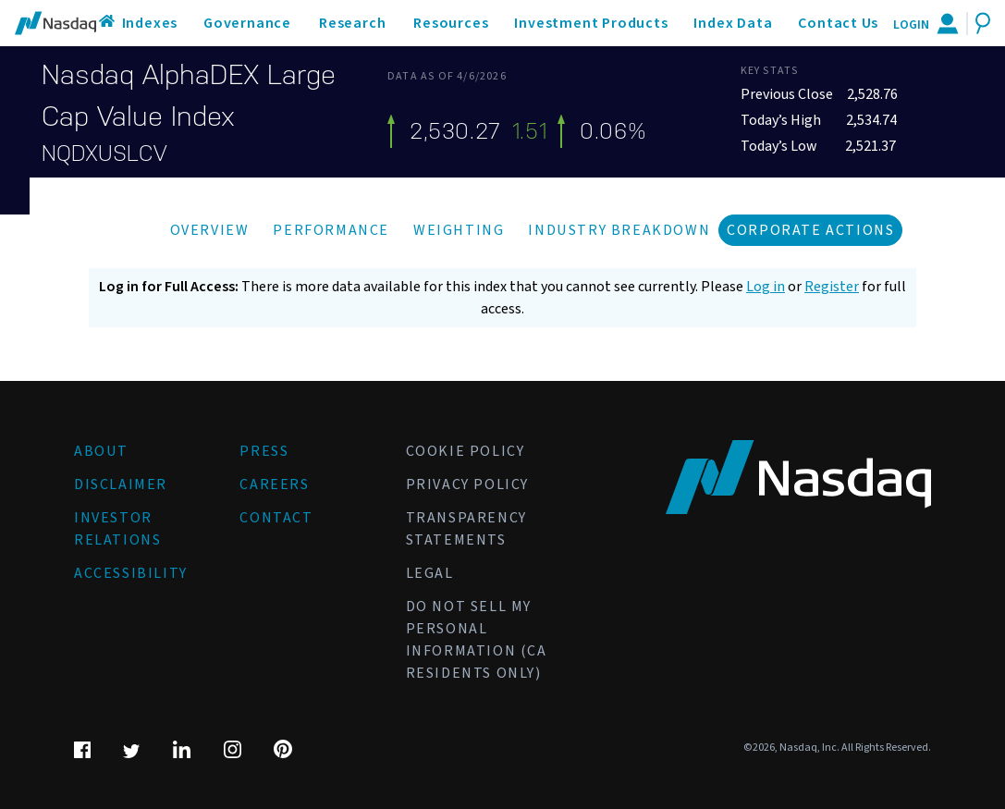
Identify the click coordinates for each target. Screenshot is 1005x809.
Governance (247, 23)
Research (352, 23)
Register (831, 286)
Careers (274, 484)
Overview (210, 230)
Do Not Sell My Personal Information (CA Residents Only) (476, 639)
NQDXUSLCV (104, 153)
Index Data (732, 23)
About (101, 451)
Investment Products (591, 23)
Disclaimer (120, 484)
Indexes (150, 23)
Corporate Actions (810, 230)
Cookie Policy (465, 451)
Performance (331, 230)
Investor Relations (117, 529)
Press (263, 451)
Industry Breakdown (619, 230)
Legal (430, 573)
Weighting (458, 230)
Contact (276, 518)
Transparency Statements (466, 529)
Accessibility (131, 573)
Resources (450, 23)
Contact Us (838, 23)
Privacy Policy (467, 484)
